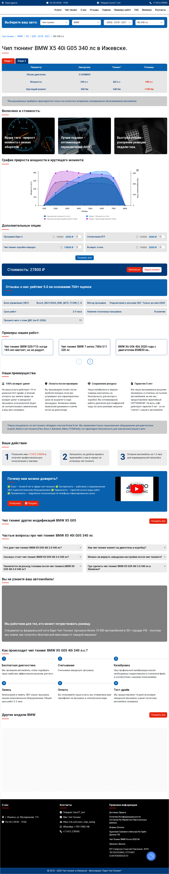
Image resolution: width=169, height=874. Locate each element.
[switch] (79, 236)
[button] (90, 361)
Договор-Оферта (117, 812)
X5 (27, 36)
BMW (20, 36)
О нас (83, 10)
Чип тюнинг (71, 10)
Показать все (84, 257)
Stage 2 (22, 61)
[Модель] (118, 22)
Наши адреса (11, 3)
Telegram (31, 503)
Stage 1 (8, 61)
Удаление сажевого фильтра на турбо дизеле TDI (127, 833)
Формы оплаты (116, 827)
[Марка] (86, 22)
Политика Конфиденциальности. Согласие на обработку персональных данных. (128, 820)
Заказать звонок (117, 844)
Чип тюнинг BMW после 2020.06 (124, 839)
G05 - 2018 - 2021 (41, 36)
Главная (106, 10)
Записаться (134, 269)
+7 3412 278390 (36, 454)
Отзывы (94, 10)
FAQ (136, 10)
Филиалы (147, 10)
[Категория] (54, 22)
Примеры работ (122, 10)
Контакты (160, 10)
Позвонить (15, 503)
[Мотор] (149, 22)
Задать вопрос (152, 269)
